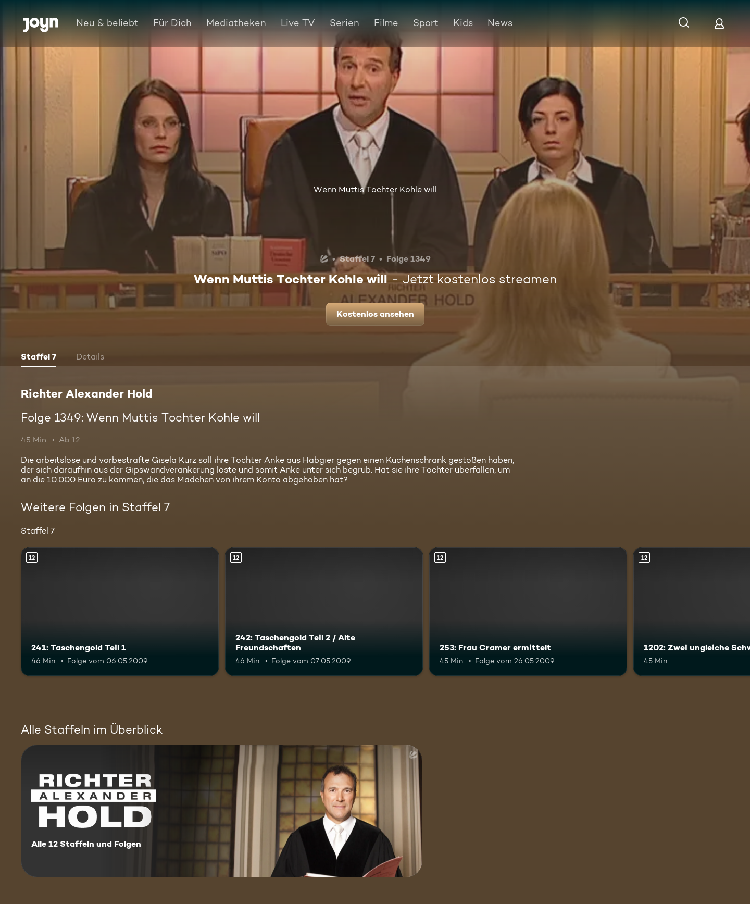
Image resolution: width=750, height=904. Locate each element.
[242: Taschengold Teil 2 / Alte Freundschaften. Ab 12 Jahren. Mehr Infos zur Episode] (324, 611)
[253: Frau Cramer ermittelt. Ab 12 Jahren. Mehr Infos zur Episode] (528, 611)
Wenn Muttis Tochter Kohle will (375, 189)
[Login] (719, 23)
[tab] (38, 358)
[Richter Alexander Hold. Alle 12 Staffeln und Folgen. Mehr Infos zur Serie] (221, 811)
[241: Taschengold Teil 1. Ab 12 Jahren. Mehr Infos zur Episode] (120, 611)
